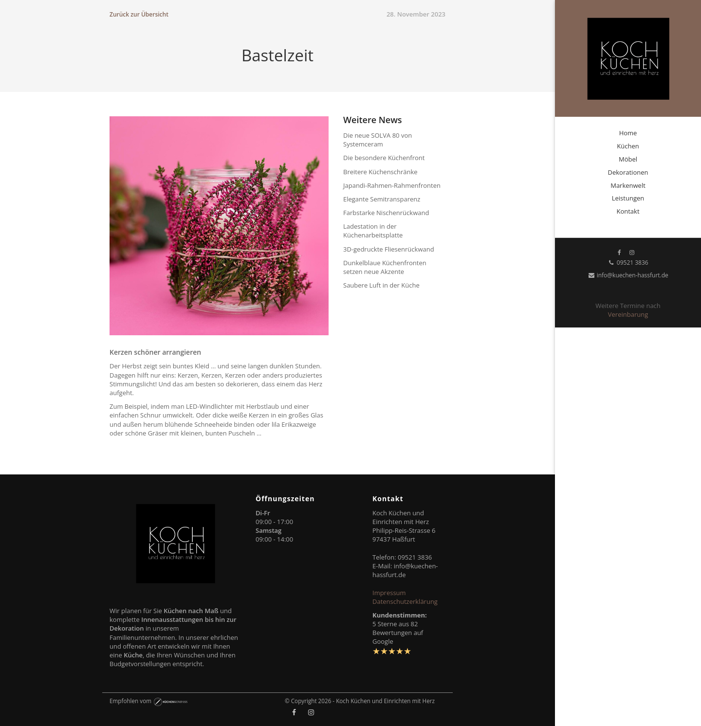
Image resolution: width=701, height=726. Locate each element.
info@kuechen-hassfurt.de (628, 275)
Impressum (389, 592)
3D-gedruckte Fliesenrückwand (388, 249)
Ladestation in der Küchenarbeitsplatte (373, 230)
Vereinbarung (628, 314)
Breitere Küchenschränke (380, 171)
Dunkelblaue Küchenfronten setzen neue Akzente (384, 267)
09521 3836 (628, 262)
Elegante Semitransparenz (381, 199)
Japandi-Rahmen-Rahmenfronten (392, 185)
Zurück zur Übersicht (139, 14)
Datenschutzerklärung (405, 601)
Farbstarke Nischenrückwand (386, 212)
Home (628, 132)
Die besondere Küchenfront (383, 157)
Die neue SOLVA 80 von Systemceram (377, 139)
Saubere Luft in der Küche (381, 285)
